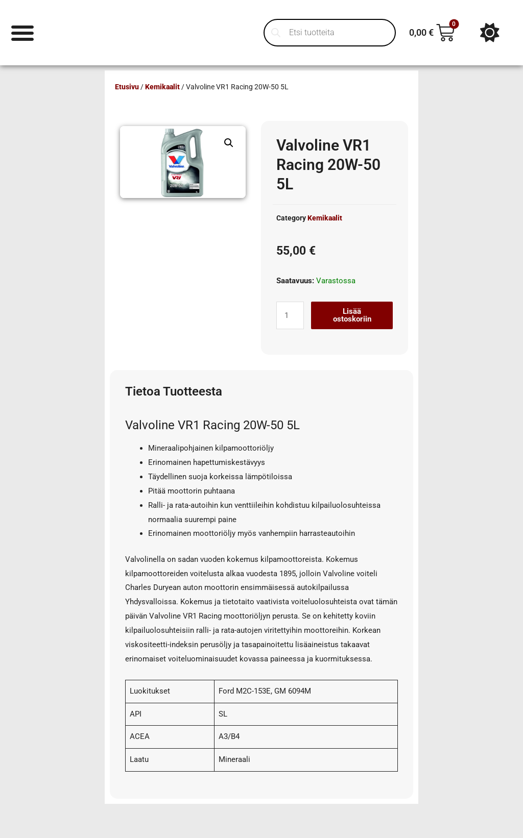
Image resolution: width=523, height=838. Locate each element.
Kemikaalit (162, 87)
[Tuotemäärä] (290, 315)
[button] (229, 143)
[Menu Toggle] (22, 32)
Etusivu (127, 87)
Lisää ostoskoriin (352, 315)
